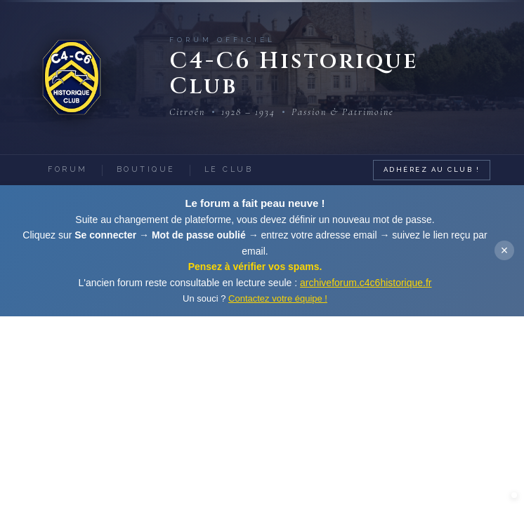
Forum (68, 169)
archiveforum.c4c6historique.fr (366, 282)
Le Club (229, 169)
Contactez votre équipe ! (277, 298)
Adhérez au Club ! (432, 169)
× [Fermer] (505, 250)
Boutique (146, 169)
